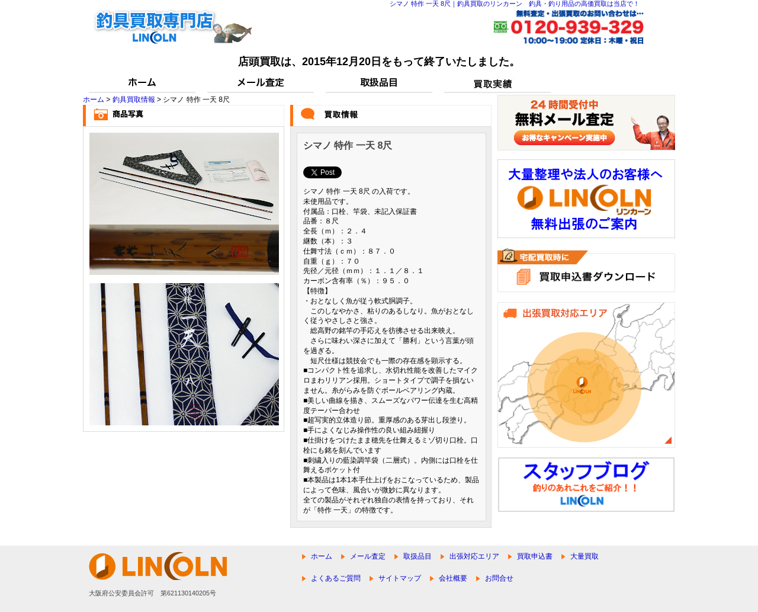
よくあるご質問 (336, 578)
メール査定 (368, 556)
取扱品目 (417, 556)
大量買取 (584, 556)
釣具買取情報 (134, 99)
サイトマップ (399, 578)
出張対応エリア (474, 556)
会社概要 (453, 578)
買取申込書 (535, 556)
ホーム (93, 99)
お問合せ (499, 578)
